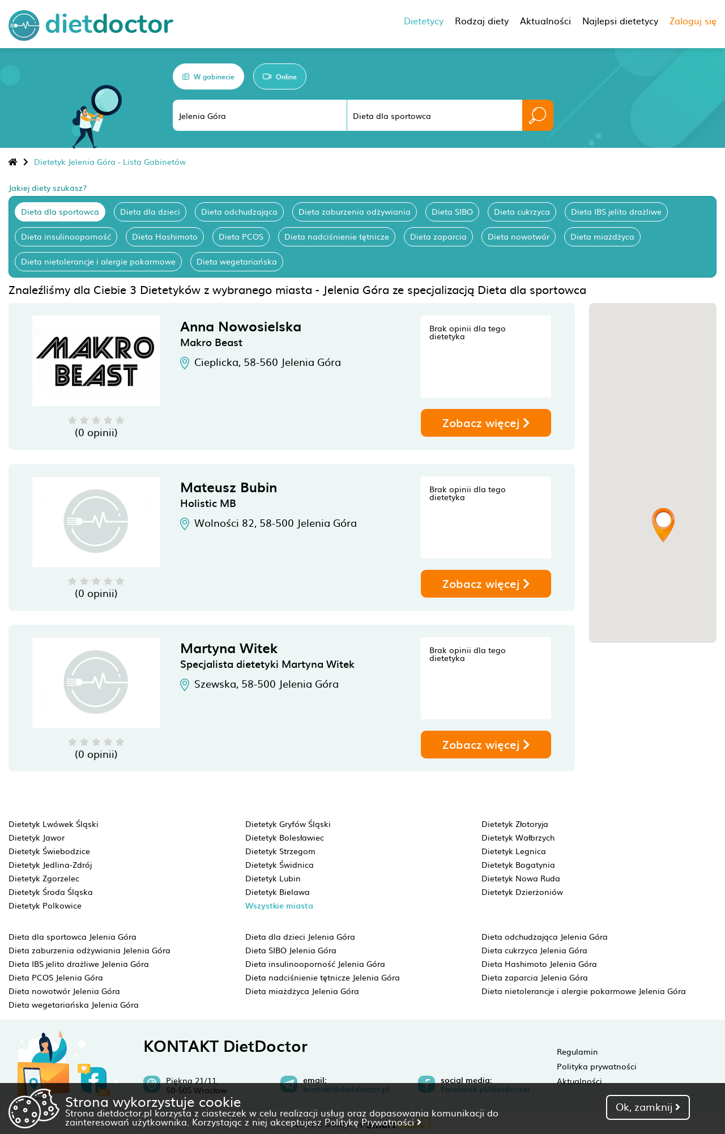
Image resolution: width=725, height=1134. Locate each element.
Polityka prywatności (597, 1066)
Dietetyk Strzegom (280, 850)
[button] (663, 525)
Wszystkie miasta (279, 905)
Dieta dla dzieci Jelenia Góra (300, 936)
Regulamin (577, 1051)
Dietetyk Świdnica (279, 864)
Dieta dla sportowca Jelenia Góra (72, 936)
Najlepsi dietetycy (620, 20)
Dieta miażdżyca (602, 236)
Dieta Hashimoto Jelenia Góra (539, 963)
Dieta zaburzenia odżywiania (354, 211)
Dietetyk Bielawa (277, 891)
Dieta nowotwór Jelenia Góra (64, 990)
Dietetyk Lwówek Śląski (53, 823)
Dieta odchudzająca (239, 211)
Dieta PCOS (241, 236)
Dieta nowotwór (518, 236)
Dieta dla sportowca (60, 211)
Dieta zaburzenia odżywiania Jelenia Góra (89, 950)
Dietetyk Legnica (513, 850)
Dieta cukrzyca (522, 211)
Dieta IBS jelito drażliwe (616, 211)
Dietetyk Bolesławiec (284, 837)
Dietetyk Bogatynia (518, 864)
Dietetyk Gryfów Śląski (288, 823)
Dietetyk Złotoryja (514, 823)
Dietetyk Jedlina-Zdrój (50, 864)
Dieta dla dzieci (150, 211)
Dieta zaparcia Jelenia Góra (534, 977)
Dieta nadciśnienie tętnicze (336, 236)
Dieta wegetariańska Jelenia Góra (73, 1004)
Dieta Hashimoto (165, 236)
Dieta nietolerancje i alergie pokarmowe (98, 261)
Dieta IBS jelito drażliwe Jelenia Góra (78, 963)
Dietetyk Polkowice (45, 905)
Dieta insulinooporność (66, 236)
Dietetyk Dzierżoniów (522, 891)
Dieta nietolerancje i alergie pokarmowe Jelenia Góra (583, 990)
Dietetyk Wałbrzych (518, 837)
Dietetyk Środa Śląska (50, 891)
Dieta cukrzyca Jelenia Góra (534, 950)
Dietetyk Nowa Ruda (520, 878)
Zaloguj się (693, 20)
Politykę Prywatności (373, 1121)
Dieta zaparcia (438, 236)
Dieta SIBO (452, 211)
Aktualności (579, 1080)
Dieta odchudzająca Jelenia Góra (544, 936)
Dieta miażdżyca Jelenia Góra (302, 990)
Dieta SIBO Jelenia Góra (290, 950)
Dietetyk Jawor (36, 837)
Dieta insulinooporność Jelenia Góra (315, 963)
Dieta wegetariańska (237, 261)
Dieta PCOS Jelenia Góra (55, 977)
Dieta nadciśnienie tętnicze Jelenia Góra (322, 977)
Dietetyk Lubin (273, 878)
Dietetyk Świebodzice (49, 850)
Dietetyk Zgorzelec (43, 878)
